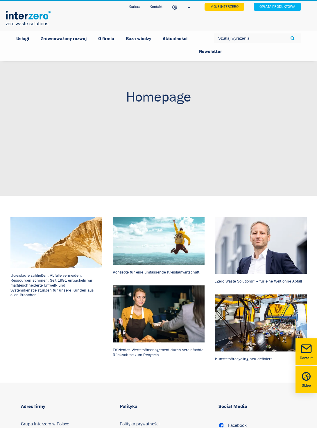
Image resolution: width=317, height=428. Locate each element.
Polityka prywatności (140, 402)
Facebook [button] (237, 404)
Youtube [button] (236, 423)
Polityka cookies (135, 415)
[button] (56, 221)
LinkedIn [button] (236, 413)
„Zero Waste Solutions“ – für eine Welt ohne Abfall (258, 260)
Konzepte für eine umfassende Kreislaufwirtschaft (156, 251)
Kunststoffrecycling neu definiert (243, 337)
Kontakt (306, 351)
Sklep (306, 379)
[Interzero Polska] (28, 18)
